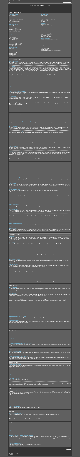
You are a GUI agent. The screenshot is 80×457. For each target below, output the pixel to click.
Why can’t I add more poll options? (14, 38)
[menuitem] (14, 0)
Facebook (38, 5)
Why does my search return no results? (46, 33)
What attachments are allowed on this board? (47, 44)
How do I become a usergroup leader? (46, 18)
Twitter (43, 5)
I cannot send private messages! (45, 24)
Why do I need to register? (13, 15)
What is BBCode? (11, 48)
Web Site (35, 5)
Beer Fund (48, 5)
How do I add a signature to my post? (14, 36)
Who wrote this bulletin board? (45, 48)
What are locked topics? (12, 54)
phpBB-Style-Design (18, 453)
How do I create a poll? (12, 37)
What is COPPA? (11, 16)
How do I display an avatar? (13, 30)
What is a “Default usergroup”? (45, 20)
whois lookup (11, 437)
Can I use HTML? (11, 49)
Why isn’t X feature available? (45, 49)
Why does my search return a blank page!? (46, 34)
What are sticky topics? (12, 53)
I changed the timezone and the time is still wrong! (16, 27)
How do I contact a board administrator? (46, 51)
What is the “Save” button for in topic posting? (15, 43)
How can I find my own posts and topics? (46, 36)
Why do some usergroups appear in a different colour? (48, 19)
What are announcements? (13, 52)
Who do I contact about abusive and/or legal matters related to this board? (51, 50)
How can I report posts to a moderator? (14, 42)
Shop (45, 5)
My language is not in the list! (13, 28)
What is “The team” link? (44, 21)
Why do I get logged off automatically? (14, 21)
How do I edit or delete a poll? (13, 39)
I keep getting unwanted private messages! (46, 25)
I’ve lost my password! (12, 20)
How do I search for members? (45, 35)
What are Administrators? (44, 15)
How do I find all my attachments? (45, 45)
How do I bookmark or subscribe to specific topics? (47, 40)
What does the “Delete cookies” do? (14, 22)
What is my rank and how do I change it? (14, 31)
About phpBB (13, 426)
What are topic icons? (12, 55)
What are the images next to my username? (15, 29)
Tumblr (41, 5)
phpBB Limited (34, 425)
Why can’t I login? (11, 18)
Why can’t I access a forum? (13, 40)
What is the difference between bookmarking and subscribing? (49, 39)
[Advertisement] (40, 9)
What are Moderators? (44, 16)
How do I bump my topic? (12, 45)
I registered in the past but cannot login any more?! (16, 19)
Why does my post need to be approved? (15, 44)
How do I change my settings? (13, 25)
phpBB (41, 137)
